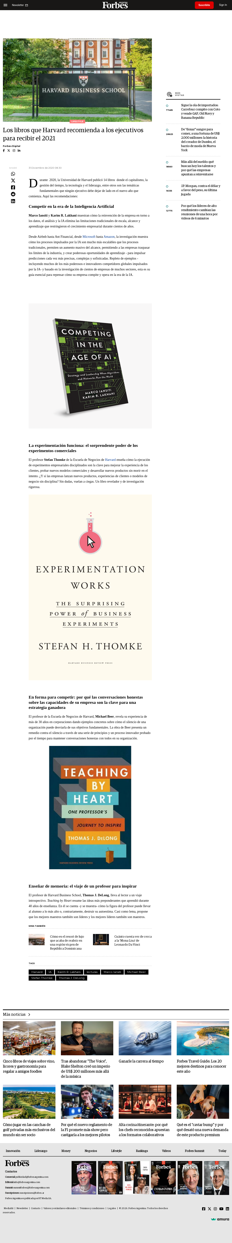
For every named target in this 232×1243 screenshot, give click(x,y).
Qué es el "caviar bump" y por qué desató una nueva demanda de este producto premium (202, 1130)
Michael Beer (136, 972)
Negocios (91, 1151)
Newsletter (22, 1208)
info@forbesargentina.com (27, 1182)
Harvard (111, 460)
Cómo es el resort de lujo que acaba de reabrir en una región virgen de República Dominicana (67, 942)
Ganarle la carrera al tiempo (141, 1061)
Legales (111, 1208)
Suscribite (204, 5)
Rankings (142, 1151)
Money (65, 1151)
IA (50, 972)
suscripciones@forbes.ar (32, 1193)
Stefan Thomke (42, 978)
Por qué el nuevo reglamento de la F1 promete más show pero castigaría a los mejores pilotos (86, 1130)
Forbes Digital (11, 146)
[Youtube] (221, 1209)
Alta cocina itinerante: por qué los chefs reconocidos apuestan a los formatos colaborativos (144, 1130)
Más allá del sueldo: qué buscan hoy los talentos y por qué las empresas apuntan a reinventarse (198, 168)
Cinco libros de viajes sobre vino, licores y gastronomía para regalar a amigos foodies (29, 1066)
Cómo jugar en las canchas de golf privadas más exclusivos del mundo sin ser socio (29, 1130)
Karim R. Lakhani (69, 972)
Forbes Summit (194, 1151)
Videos (166, 1151)
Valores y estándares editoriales (60, 1208)
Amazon (109, 236)
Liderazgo (40, 1151)
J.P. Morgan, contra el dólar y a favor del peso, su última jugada (200, 190)
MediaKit (8, 1208)
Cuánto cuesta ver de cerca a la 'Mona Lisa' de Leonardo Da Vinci (133, 940)
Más (197, 94)
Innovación (13, 1151)
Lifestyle (116, 1151)
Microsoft (89, 236)
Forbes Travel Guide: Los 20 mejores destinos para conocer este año (201, 1066)
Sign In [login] (223, 5)
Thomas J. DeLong (71, 978)
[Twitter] (209, 1209)
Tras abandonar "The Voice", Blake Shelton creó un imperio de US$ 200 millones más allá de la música (85, 1069)
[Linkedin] (227, 1209)
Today (222, 1151)
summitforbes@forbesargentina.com (31, 1188)
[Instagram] (215, 1209)
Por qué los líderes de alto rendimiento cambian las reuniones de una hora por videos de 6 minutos (199, 212)
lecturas (92, 972)
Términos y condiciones (92, 1208)
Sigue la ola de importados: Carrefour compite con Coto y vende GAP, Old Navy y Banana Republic (200, 112)
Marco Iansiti (112, 972)
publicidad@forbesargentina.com (32, 1177)
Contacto (35, 1208)
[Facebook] (203, 1209)
